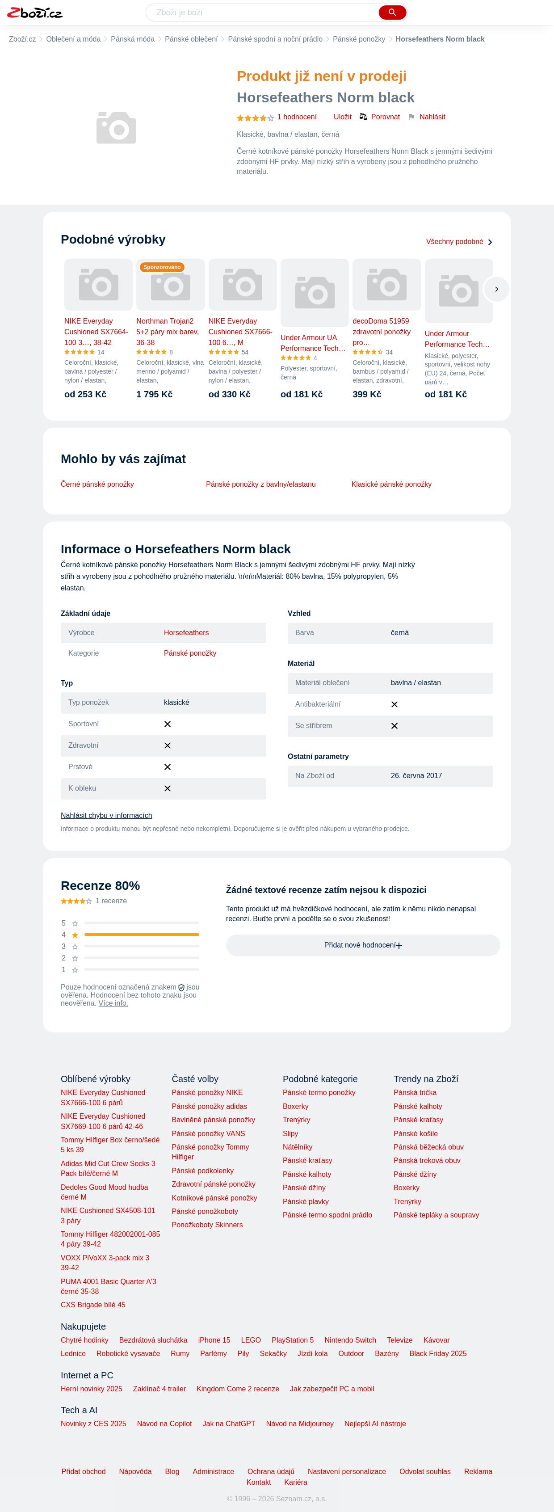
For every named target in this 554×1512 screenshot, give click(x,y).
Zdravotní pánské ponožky (214, 1184)
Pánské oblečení (191, 39)
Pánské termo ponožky (319, 1092)
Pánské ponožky (359, 39)
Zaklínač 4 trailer (159, 1389)
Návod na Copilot (164, 1424)
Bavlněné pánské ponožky (213, 1120)
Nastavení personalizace (347, 1471)
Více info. (114, 1003)
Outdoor (352, 1353)
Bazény (387, 1353)
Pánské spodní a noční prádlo (275, 39)
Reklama (478, 1471)
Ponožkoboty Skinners (207, 1225)
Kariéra (295, 1482)
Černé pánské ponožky (97, 484)
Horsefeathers (186, 632)
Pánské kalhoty (307, 1174)
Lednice (73, 1353)
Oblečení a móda (73, 39)
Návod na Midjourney (300, 1424)
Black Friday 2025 (438, 1353)
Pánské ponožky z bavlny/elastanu (260, 484)
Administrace (213, 1471)
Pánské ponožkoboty (205, 1211)
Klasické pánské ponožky (392, 484)
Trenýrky (297, 1120)
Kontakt (259, 1482)
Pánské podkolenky (203, 1171)
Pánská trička (415, 1092)
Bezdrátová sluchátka (153, 1340)
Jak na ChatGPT (228, 1424)
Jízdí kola (313, 1353)
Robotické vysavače (128, 1353)
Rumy (180, 1353)
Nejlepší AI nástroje (375, 1424)
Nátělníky (298, 1147)
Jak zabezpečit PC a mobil (332, 1389)
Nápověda (135, 1471)
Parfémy (213, 1353)
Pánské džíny (304, 1188)
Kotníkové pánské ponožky (214, 1198)
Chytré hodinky (85, 1340)
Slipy (290, 1133)
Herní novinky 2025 (91, 1389)
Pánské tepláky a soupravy (436, 1215)
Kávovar (437, 1340)
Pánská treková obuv (427, 1160)
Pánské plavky (306, 1201)
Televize (400, 1340)
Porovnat (379, 116)
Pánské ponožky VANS (208, 1133)
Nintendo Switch (351, 1340)
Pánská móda (133, 39)
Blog (172, 1471)
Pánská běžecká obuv (429, 1147)
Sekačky (273, 1353)
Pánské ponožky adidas (209, 1106)
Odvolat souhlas (425, 1471)
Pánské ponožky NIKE (207, 1092)
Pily (243, 1353)
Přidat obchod (84, 1471)
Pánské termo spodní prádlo (327, 1215)
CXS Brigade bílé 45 (93, 1305)
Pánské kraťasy (307, 1160)
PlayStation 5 (293, 1340)
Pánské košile (416, 1133)
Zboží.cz (22, 39)
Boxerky (296, 1106)
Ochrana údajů (271, 1471)
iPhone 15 (214, 1340)
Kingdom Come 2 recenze (238, 1389)
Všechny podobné (459, 241)
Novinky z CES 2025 (93, 1424)
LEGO (251, 1340)
